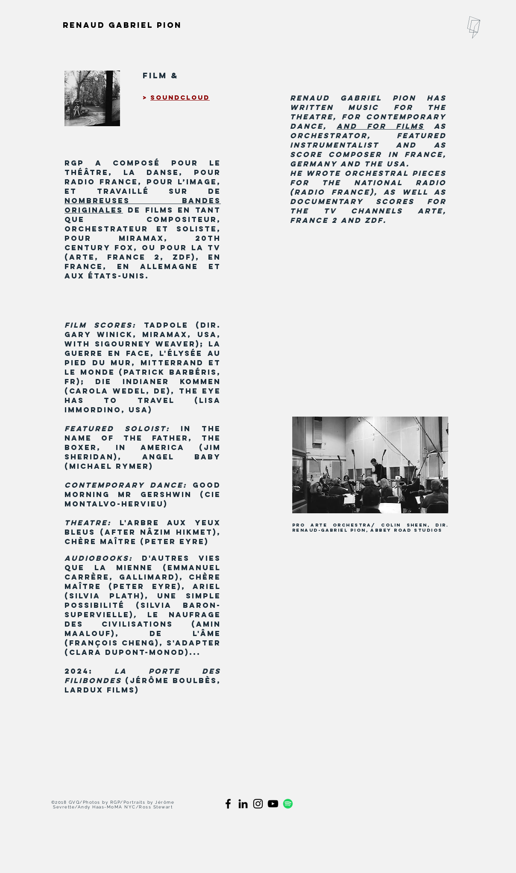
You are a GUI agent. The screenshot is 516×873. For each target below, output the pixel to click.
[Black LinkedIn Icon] (243, 803)
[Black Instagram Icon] (258, 803)
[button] (473, 27)
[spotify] (287, 803)
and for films (380, 126)
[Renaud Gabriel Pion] (123, 25)
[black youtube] (273, 803)
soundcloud (180, 97)
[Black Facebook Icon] (228, 803)
